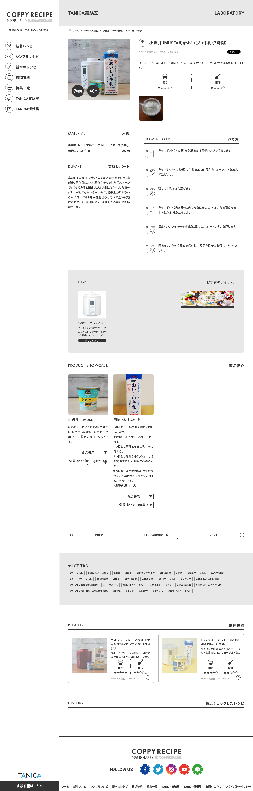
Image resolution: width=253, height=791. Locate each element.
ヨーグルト (161, 51)
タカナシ (158, 591)
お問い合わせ (214, 786)
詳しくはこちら (92, 340)
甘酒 (180, 573)
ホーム (65, 786)
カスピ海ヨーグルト (180, 591)
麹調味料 (23, 93)
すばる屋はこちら (29, 785)
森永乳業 (149, 579)
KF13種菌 (131, 579)
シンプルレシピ (27, 72)
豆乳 (169, 585)
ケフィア (186, 579)
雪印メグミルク (146, 573)
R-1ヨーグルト (168, 579)
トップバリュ (111, 585)
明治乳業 (166, 573)
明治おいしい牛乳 (99, 573)
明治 (129, 573)
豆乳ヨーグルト (197, 573)
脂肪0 (117, 591)
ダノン (130, 591)
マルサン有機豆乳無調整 (84, 585)
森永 (117, 579)
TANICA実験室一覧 (156, 535)
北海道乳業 (184, 585)
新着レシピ (24, 61)
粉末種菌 (103, 579)
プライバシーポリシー (238, 786)
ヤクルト (156, 585)
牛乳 (117, 573)
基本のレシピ (26, 82)
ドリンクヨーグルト (81, 579)
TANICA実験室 (27, 113)
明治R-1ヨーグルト (134, 585)
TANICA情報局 (27, 124)
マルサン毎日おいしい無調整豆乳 (89, 591)
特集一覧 (23, 103)
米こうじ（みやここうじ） (210, 585)
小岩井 (144, 591)
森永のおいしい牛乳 (208, 579)
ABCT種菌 (218, 573)
